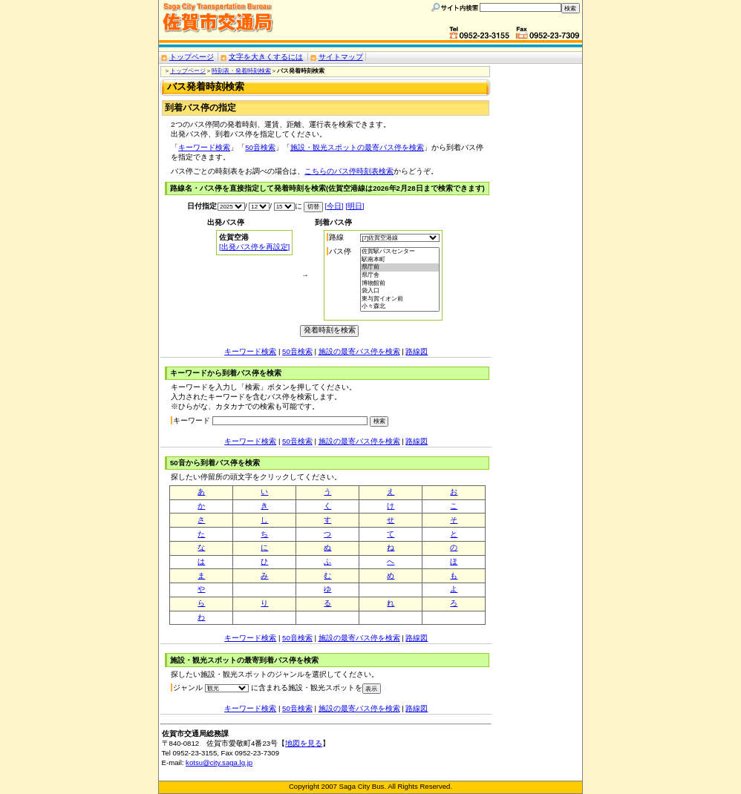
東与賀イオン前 (400, 299)
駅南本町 (400, 260)
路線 (336, 237)
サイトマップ (341, 57)
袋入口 (400, 291)
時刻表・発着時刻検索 (241, 71)
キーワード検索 (204, 147)
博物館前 (400, 284)
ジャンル (188, 687)
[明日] (354, 206)
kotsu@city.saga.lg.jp (219, 762)
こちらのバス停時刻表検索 (349, 171)
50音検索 (260, 147)
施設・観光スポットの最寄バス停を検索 (357, 147)
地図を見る (303, 743)
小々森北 (400, 307)
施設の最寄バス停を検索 (359, 351)
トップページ (191, 57)
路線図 (416, 351)
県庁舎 (400, 276)
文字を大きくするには (266, 57)
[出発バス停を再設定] (254, 247)
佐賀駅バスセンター (400, 252)
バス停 (340, 251)
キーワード (191, 420)
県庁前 (400, 267)
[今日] (333, 206)
